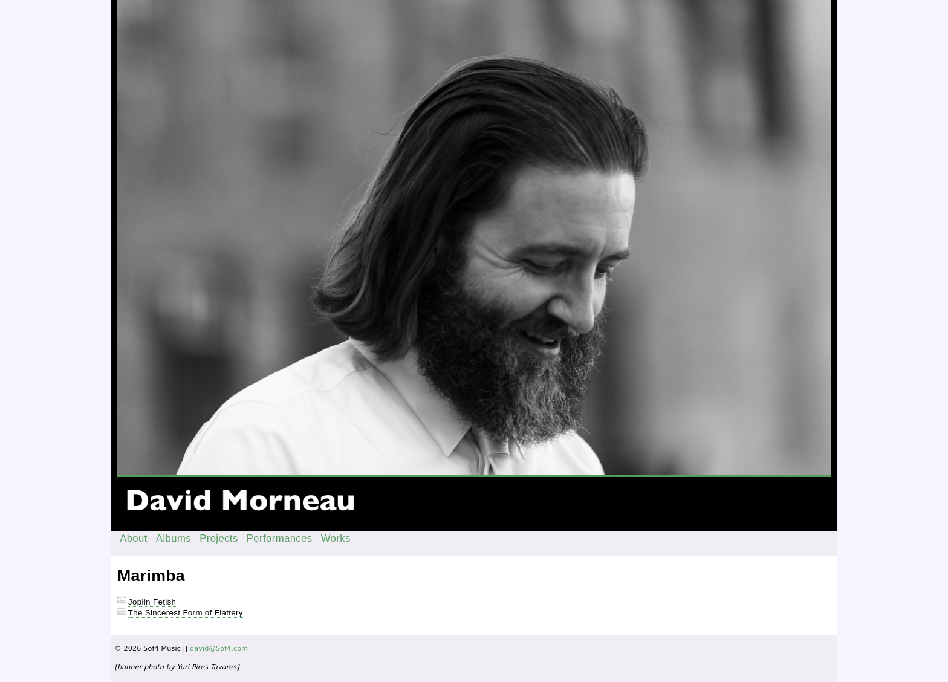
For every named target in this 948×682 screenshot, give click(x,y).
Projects (219, 538)
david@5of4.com (219, 648)
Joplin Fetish (152, 601)
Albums (173, 538)
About (134, 538)
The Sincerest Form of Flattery (185, 612)
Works (336, 538)
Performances (280, 538)
